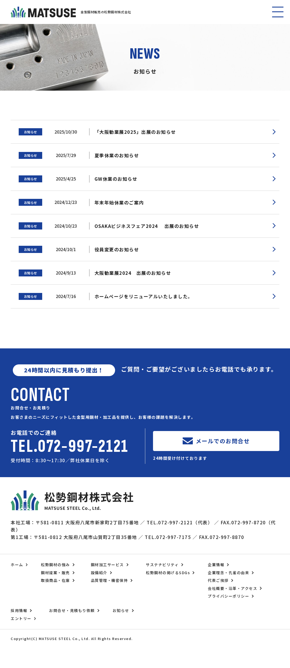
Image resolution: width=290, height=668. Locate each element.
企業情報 (216, 564)
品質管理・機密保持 (109, 580)
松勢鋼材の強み (55, 564)
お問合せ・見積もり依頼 (72, 610)
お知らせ (121, 610)
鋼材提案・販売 (55, 572)
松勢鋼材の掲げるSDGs (168, 572)
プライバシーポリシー (228, 596)
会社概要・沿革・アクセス (232, 588)
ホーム (17, 564)
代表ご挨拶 (218, 580)
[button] (278, 12)
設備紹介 (99, 572)
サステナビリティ (162, 564)
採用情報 (19, 610)
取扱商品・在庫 (55, 580)
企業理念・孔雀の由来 (228, 572)
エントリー (21, 618)
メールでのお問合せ (223, 441)
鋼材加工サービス (107, 564)
